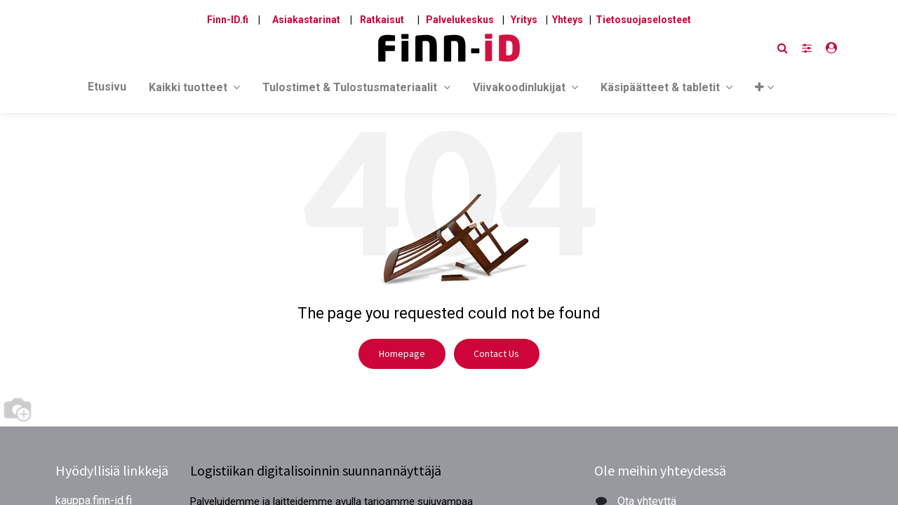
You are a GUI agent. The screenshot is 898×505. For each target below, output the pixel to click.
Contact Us (496, 353)
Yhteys (567, 19)
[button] (764, 90)
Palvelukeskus (460, 19)
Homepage (402, 353)
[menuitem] (107, 89)
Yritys (524, 19)
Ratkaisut (382, 19)
